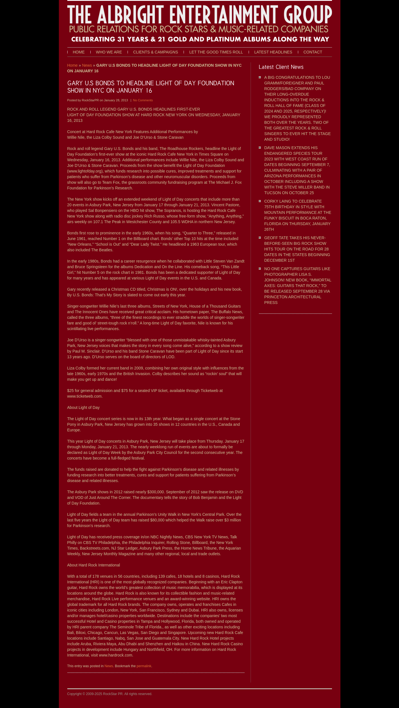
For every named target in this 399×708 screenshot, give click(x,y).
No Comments (143, 100)
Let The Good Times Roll (216, 52)
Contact (313, 52)
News (87, 65)
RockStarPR (91, 100)
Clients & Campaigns (155, 52)
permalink (144, 666)
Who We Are (109, 52)
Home (79, 52)
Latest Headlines (273, 52)
